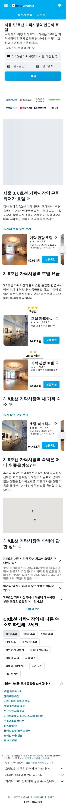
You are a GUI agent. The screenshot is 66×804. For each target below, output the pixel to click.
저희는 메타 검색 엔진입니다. (34, 775)
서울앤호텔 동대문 (14, 720)
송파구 (51, 797)
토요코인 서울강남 (14, 711)
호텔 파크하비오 (13, 691)
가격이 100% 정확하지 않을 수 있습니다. (34, 781)
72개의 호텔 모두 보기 (17, 229)
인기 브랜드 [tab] (11, 674)
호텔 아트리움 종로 (14, 706)
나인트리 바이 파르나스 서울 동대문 (23, 715)
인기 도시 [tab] (37, 666)
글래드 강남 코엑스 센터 (17, 730)
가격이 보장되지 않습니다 (37, 758)
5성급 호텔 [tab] (47, 633)
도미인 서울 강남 (13, 735)
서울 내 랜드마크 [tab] (39, 649)
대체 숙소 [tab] (10, 641)
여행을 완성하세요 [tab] (15, 666)
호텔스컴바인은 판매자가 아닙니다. (34, 769)
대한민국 (18, 797)
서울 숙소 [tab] (30, 657)
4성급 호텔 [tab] (29, 633)
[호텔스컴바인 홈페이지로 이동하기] (23, 5)
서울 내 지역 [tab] (12, 657)
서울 (36, 797)
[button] (6, 5)
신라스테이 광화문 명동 (17, 701)
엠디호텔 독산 (11, 696)
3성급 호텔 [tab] (11, 633)
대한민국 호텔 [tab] (29, 641)
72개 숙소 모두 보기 (15, 415)
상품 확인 (50, 259)
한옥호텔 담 (10, 725)
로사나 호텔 (10, 740)
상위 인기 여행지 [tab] (14, 649)
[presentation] (28, 198)
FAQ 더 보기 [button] (32, 609)
